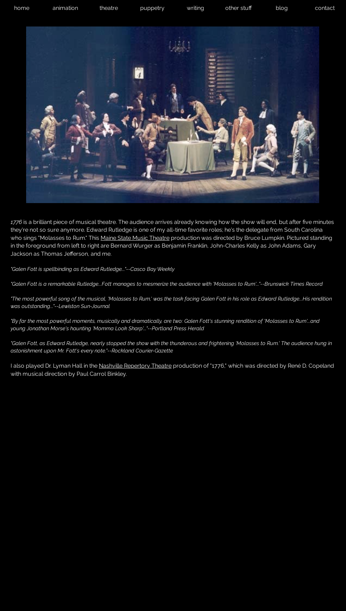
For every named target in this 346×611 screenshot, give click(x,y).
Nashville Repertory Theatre (135, 365)
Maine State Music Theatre (135, 238)
